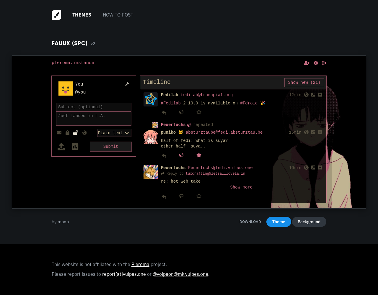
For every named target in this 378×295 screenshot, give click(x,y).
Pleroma (140, 264)
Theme (278, 221)
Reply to (175, 173)
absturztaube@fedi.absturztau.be (224, 132)
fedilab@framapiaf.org (207, 95)
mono (63, 221)
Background (309, 221)
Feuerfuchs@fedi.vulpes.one (220, 168)
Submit (110, 146)
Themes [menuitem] (81, 15)
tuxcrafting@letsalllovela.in (215, 173)
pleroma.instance (73, 63)
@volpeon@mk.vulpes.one (180, 274)
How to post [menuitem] (118, 15)
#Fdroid (249, 103)
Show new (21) (304, 82)
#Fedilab (171, 103)
